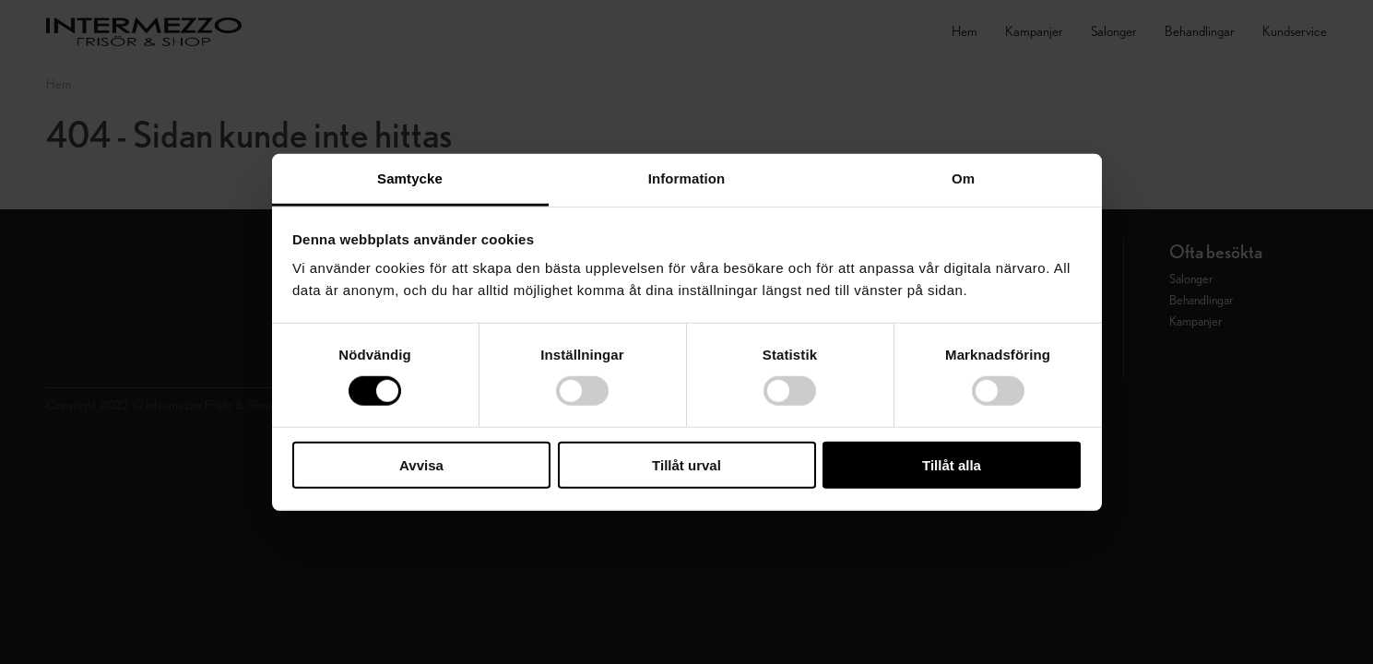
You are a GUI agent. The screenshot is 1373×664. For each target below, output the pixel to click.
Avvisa (421, 465)
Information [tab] (687, 178)
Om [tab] (963, 178)
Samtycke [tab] (410, 178)
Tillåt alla (951, 465)
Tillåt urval (686, 465)
